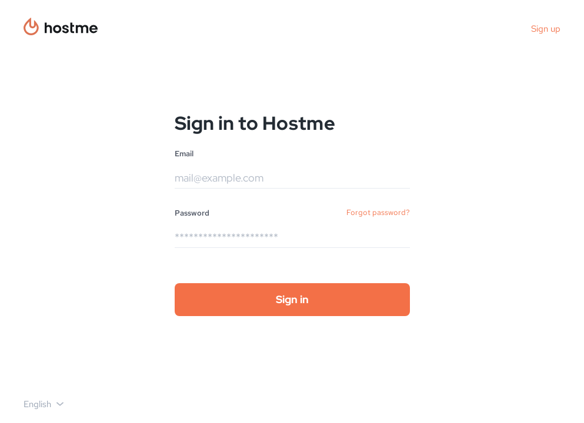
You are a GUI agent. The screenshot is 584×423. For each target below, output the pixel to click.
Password (192, 213)
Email (184, 154)
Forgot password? (378, 212)
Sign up (545, 29)
